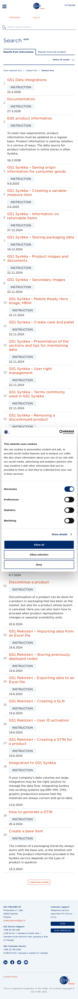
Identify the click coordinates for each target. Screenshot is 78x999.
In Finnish (70, 5)
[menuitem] (70, 5)
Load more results (39, 882)
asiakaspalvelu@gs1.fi (14, 920)
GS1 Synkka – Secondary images (36, 280)
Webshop (14, 17)
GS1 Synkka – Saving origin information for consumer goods (36, 169)
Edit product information (29, 118)
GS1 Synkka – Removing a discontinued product (32, 417)
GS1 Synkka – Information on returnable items (33, 216)
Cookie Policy (10, 977)
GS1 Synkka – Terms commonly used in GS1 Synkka (37, 394)
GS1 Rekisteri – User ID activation (39, 720)
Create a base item (26, 831)
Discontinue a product (29, 582)
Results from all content (52, 52)
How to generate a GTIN (31, 812)
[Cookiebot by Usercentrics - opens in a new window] (59, 432)
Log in (36, 17)
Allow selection (39, 554)
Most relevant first (12, 70)
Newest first (48, 70)
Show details (60, 534)
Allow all (39, 544)
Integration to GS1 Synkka (32, 763)
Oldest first (31, 70)
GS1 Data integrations (27, 80)
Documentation (21, 99)
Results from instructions (18, 52)
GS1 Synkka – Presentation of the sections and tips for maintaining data (39, 345)
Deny (39, 564)
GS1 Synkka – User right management (30, 371)
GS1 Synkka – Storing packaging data (40, 237)
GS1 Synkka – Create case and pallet (41, 322)
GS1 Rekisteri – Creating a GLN (37, 701)
